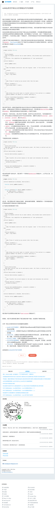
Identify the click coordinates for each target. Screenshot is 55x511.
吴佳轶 (4, 494)
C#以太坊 (10, 344)
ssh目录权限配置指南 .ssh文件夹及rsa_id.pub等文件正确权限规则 (17, 381)
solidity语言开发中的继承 (15, 350)
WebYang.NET (6, 500)
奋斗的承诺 (31, 487)
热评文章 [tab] (44, 371)
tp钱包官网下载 (32, 500)
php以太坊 (10, 334)
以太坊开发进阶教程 (13, 340)
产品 (32, 1)
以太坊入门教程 (11, 338)
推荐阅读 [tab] (27, 371)
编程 (21, 1)
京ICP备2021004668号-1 (7, 472)
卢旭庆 (4, 489)
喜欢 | (22, 355)
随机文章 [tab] (10, 371)
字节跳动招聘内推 (33, 502)
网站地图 (6, 453)
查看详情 (50, 429)
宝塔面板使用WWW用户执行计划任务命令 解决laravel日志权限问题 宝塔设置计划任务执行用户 (24, 376)
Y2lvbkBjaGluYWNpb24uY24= (11, 463)
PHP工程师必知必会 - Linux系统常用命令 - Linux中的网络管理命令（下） (19, 388)
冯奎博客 (31, 504)
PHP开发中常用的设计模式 (9, 383)
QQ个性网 (31, 507)
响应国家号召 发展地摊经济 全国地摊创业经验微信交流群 (15, 392)
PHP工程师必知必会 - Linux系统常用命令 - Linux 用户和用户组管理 (18, 395)
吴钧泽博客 (31, 489)
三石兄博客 (5, 496)
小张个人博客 (32, 498)
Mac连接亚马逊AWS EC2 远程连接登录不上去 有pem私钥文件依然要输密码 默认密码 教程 (23, 385)
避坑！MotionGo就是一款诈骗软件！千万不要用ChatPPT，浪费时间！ (18, 374)
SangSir (30, 494)
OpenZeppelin (14, 42)
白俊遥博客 (5, 487)
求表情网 (5, 502)
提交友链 (6, 455)
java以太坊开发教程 (13, 327)
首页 (15, 1)
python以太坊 (11, 331)
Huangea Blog (32, 496)
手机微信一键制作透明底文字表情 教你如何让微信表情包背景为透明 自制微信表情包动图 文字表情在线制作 (27, 378)
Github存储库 (17, 44)
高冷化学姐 (5, 507)
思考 (27, 1)
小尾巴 (30, 491)
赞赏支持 (32, 355)
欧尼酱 (4, 491)
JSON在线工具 (6, 504)
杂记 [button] (38, 1)
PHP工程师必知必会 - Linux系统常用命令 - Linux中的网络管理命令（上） (19, 390)
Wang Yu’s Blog (6, 498)
